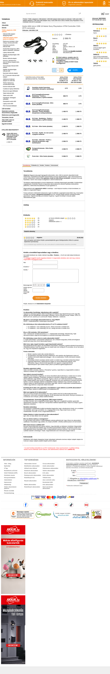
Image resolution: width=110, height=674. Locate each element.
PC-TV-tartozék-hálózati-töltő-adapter (11, 76)
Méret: (54, 46)
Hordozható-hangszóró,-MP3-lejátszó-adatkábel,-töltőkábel (11, 49)
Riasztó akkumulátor (30, 481)
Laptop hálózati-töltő (8, 52)
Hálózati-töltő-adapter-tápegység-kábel (9, 34)
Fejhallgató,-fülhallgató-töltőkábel (9, 98)
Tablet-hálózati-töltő (8, 93)
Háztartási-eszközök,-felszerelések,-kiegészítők (9, 111)
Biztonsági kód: (27, 285)
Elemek (4, 27)
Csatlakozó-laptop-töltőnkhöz (11, 89)
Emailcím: (26, 267)
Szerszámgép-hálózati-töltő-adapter (11, 66)
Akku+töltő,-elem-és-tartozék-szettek (8, 120)
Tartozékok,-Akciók (7, 117)
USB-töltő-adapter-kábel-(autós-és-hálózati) (10, 38)
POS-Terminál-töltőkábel (10, 106)
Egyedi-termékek (7, 124)
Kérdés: (26, 270)
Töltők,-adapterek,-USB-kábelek (9, 30)
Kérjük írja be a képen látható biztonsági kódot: (27, 290)
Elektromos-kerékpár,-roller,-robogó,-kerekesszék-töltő (11, 42)
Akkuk (4, 23)
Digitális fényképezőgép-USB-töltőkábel (11, 55)
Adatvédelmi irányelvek (43, 303)
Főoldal (25, 19)
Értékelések (98, 24)
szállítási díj (70, 449)
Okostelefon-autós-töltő (9, 101)
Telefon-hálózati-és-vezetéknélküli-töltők (8, 83)
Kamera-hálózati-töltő (9, 86)
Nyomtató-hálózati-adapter (10, 73)
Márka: (54, 49)
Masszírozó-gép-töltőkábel (10, 91)
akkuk (44, 523)
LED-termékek (6, 108)
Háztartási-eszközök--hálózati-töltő (9, 45)
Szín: (53, 45)
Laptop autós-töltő (8, 103)
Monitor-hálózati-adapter (10, 58)
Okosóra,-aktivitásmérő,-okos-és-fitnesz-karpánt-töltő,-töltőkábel (11, 62)
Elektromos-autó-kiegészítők (10, 115)
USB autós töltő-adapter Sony (42, 20)
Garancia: (55, 51)
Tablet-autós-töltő (8, 95)
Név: (24, 262)
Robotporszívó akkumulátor (32, 475)
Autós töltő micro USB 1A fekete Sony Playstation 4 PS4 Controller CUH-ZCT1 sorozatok (13, 136)
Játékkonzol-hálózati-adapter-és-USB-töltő (9, 79)
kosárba (75, 70)
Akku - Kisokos (54, 255)
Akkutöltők (5, 25)
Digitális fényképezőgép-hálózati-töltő (10, 70)
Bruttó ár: (55, 38)
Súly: (53, 48)
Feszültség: (55, 43)
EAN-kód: (55, 52)
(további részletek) (76, 51)
